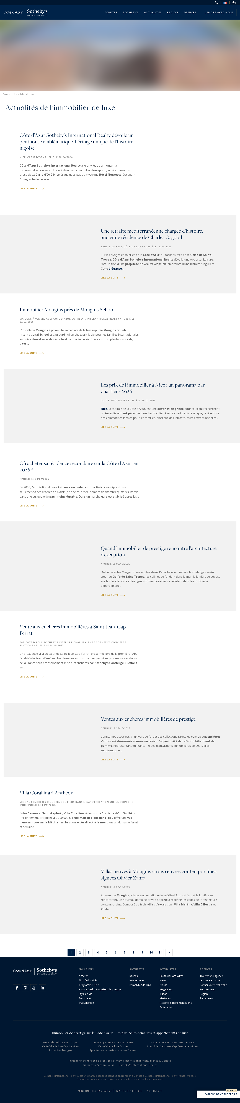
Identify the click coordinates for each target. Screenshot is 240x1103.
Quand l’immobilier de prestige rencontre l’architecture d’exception (159, 551)
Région (172, 12)
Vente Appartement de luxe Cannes (113, 1042)
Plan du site (154, 1091)
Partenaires (206, 998)
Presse (163, 985)
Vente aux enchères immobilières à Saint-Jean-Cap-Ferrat (74, 630)
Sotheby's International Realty (138, 1065)
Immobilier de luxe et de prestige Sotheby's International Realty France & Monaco (120, 1060)
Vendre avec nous (219, 12)
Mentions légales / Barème (95, 1091)
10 (151, 952)
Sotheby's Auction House (99, 1065)
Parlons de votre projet (218, 1094)
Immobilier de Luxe (140, 985)
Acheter (111, 12)
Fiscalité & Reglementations (175, 1002)
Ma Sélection (86, 1002)
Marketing (165, 998)
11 (160, 952)
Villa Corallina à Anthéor (46, 792)
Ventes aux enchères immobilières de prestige (148, 719)
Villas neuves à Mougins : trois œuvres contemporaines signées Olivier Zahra (158, 874)
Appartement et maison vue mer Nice (172, 1042)
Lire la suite (32, 188)
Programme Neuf (89, 985)
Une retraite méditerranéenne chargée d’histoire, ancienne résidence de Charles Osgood (152, 234)
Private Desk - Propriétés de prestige (100, 989)
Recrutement (207, 989)
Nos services (136, 980)
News (162, 980)
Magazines (165, 989)
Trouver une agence (211, 976)
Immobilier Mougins (60, 1050)
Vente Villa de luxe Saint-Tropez (60, 1042)
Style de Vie (85, 994)
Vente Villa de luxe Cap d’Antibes (60, 1046)
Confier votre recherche (213, 985)
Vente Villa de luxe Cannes (113, 1046)
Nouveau (231, 1090)
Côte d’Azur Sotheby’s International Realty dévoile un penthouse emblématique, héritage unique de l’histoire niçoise (77, 141)
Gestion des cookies (129, 1091)
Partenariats (166, 1007)
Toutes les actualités (171, 976)
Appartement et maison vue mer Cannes (113, 1050)
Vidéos (163, 994)
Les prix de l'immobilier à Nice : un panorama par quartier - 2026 (153, 388)
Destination (85, 998)
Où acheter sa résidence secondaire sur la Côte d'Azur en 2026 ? (79, 466)
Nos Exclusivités (88, 980)
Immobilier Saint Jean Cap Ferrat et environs (172, 1046)
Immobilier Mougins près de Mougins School (67, 309)
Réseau (133, 976)
